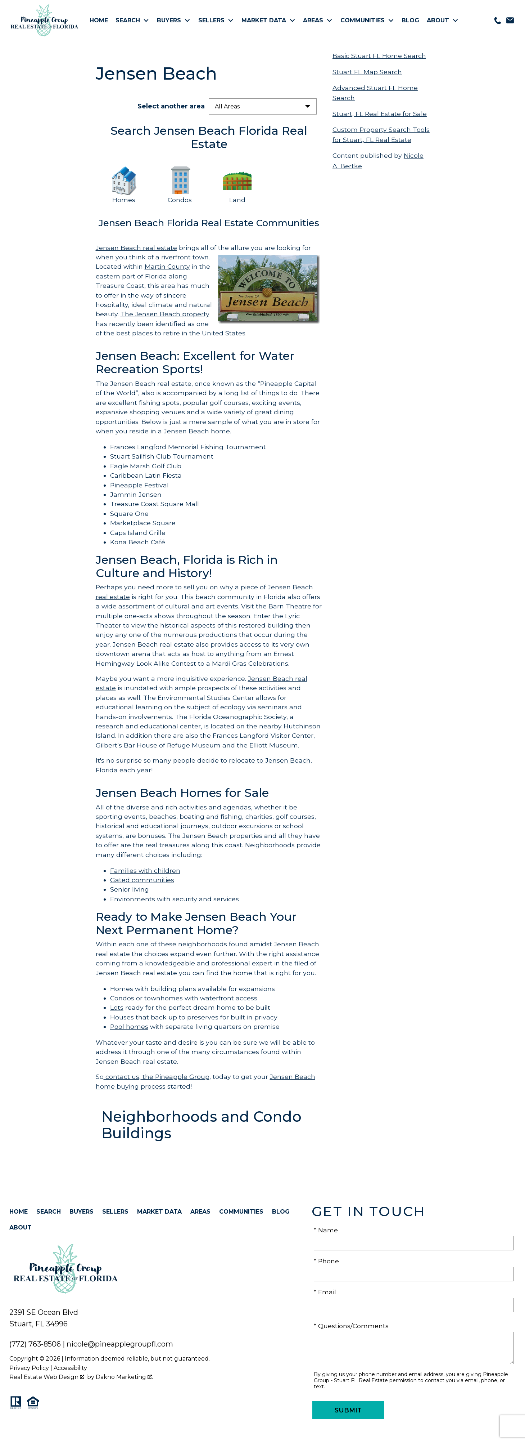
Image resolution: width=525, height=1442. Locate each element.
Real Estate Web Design (46, 1377)
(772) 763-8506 (35, 1344)
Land (237, 200)
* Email (325, 1292)
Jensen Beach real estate (136, 247)
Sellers (115, 1211)
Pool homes (129, 1026)
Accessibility (70, 1368)
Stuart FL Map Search (367, 72)
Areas (200, 1211)
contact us (121, 1076)
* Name (326, 1230)
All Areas (227, 106)
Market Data (159, 1211)
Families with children (145, 870)
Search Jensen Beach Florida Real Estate (208, 137)
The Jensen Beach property (165, 314)
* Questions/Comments (351, 1326)
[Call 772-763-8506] (497, 20)
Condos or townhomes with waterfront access (183, 998)
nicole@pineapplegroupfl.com (120, 1344)
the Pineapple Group (175, 1076)
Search (48, 1211)
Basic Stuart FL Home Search (379, 55)
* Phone (326, 1261)
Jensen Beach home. (197, 431)
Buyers (81, 1211)
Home (99, 20)
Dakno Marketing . (124, 1377)
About (20, 1227)
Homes (123, 200)
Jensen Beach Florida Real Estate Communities (209, 222)
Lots (116, 1007)
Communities (241, 1211)
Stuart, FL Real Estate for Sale (379, 113)
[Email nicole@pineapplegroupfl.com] (510, 20)
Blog (410, 20)
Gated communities (142, 880)
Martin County (167, 266)
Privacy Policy (29, 1368)
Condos (181, 200)
